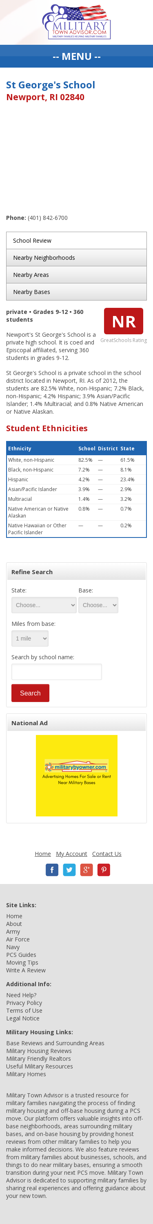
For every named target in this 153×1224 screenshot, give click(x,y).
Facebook (52, 870)
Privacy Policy (24, 1003)
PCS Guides (21, 955)
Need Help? (21, 995)
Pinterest (103, 870)
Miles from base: (33, 623)
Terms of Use (24, 1010)
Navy (13, 947)
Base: (85, 590)
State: (19, 590)
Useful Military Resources (39, 1066)
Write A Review (26, 970)
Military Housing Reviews (39, 1051)
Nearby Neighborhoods (44, 257)
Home (43, 854)
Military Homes (26, 1074)
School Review (32, 240)
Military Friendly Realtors (38, 1058)
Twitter (69, 870)
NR (123, 321)
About (14, 924)
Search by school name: (42, 657)
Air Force (18, 939)
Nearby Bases (31, 292)
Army (13, 931)
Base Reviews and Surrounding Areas (55, 1043)
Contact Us (107, 854)
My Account (71, 854)
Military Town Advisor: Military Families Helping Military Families (76, 22)
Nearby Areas (31, 275)
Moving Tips (22, 962)
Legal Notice (23, 1018)
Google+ (86, 870)
